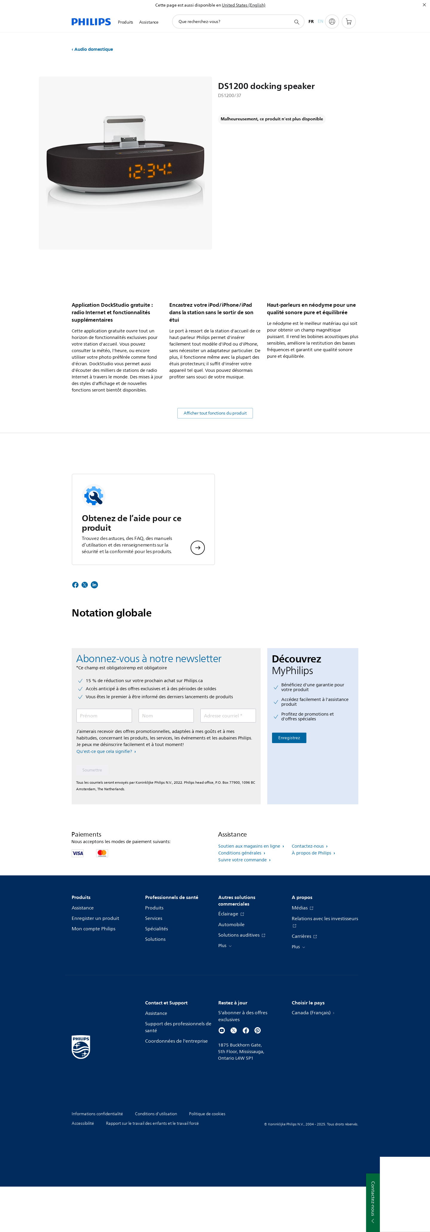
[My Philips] (332, 21)
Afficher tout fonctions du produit (215, 458)
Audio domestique (93, 49)
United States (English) (243, 5)
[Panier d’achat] (349, 21)
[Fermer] (424, 4)
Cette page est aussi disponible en (188, 5)
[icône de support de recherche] (296, 21)
